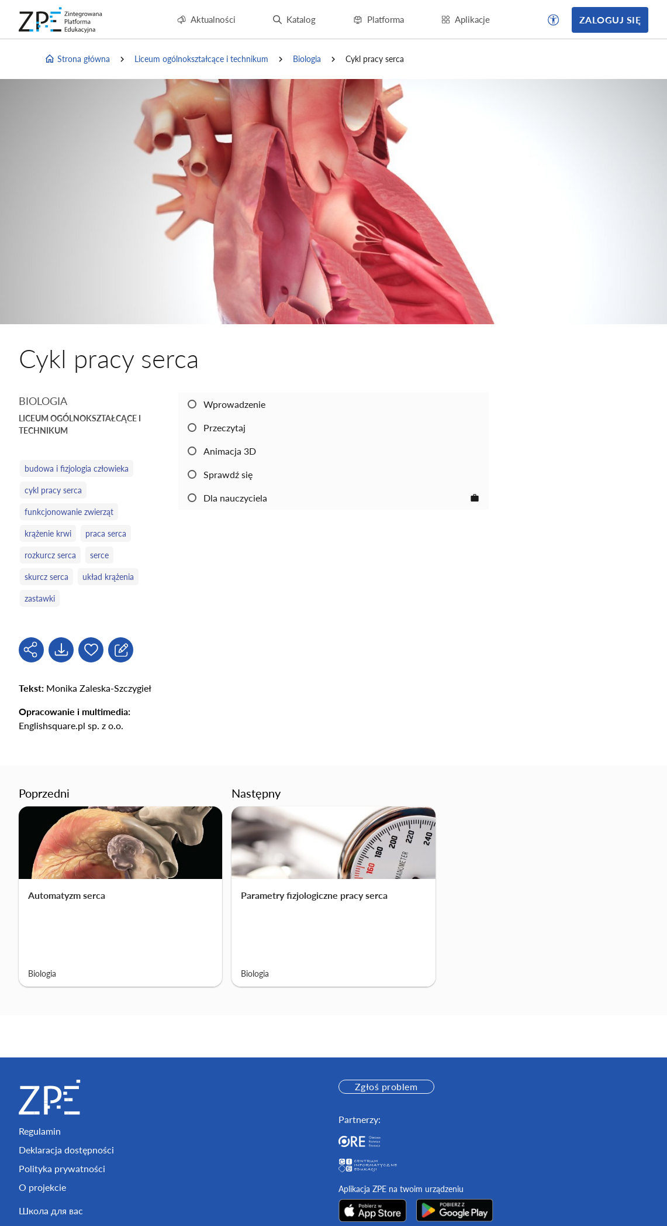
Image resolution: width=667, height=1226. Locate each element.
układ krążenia (108, 577)
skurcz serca (46, 577)
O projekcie (42, 1187)
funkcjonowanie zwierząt (69, 512)
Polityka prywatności (62, 1168)
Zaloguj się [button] (610, 19)
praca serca (105, 533)
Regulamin (40, 1130)
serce (99, 555)
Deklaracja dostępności (66, 1149)
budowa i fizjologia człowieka (77, 468)
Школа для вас (51, 1210)
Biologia (307, 59)
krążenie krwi (48, 533)
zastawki (40, 598)
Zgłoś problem (386, 1086)
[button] (553, 20)
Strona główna (77, 59)
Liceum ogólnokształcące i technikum (201, 59)
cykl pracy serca (53, 490)
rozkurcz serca (50, 555)
